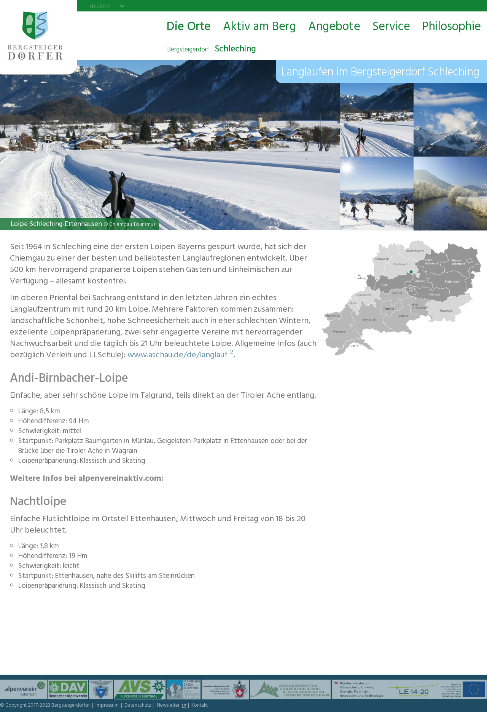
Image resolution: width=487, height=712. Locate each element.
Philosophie (451, 27)
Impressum (107, 705)
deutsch (100, 6)
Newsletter (169, 705)
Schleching (211, 50)
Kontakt (199, 705)
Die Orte (189, 27)
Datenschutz (138, 705)
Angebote (334, 27)
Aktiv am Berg (259, 27)
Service (391, 27)
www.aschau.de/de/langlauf (177, 356)
